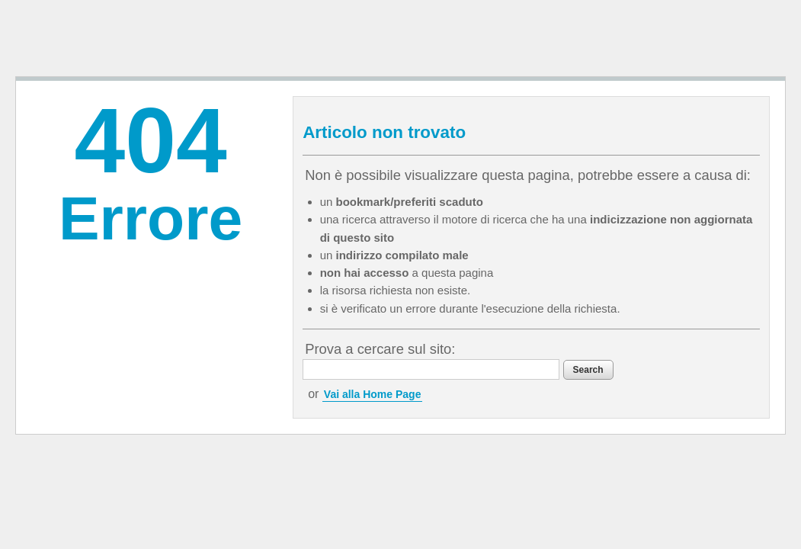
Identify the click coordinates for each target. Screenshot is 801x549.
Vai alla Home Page (404, 415)
